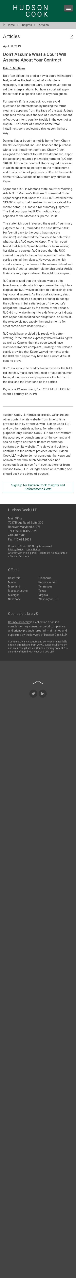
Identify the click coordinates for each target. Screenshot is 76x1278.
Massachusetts (18, 590)
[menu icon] (68, 8)
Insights (26, 25)
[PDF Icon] (71, 37)
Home (11, 25)
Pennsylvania (46, 581)
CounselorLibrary (19, 621)
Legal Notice (33, 549)
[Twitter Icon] (33, 740)
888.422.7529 (28, 530)
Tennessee (45, 586)
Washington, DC (48, 598)
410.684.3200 (16, 534)
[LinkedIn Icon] (43, 740)
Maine (12, 581)
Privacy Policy (15, 549)
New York (14, 598)
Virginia (43, 594)
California (14, 577)
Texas (42, 590)
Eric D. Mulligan (14, 68)
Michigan (14, 594)
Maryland (14, 586)
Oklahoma (45, 577)
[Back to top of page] (38, 729)
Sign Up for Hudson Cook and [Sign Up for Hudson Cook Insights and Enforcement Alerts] (38, 487)
